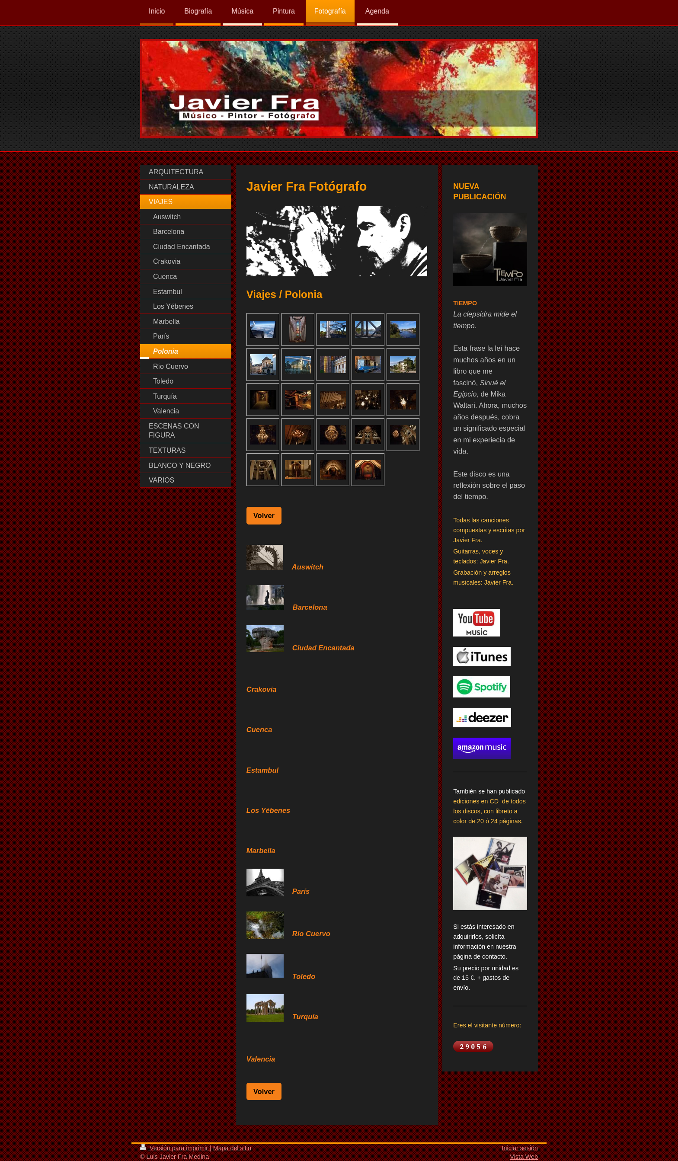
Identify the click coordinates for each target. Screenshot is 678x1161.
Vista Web (524, 1156)
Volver (264, 515)
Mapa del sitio (232, 1148)
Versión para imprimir (175, 1148)
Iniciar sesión (520, 1148)
